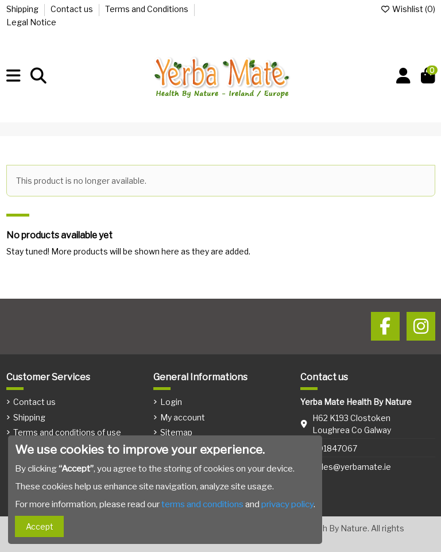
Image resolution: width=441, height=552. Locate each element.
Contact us (73, 9)
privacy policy (287, 504)
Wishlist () (407, 9)
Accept (39, 526)
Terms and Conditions (147, 9)
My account (182, 417)
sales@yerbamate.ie (351, 467)
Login (171, 402)
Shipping (23, 9)
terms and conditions (202, 504)
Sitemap (176, 432)
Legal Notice (31, 22)
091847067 (334, 448)
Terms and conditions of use (67, 432)
